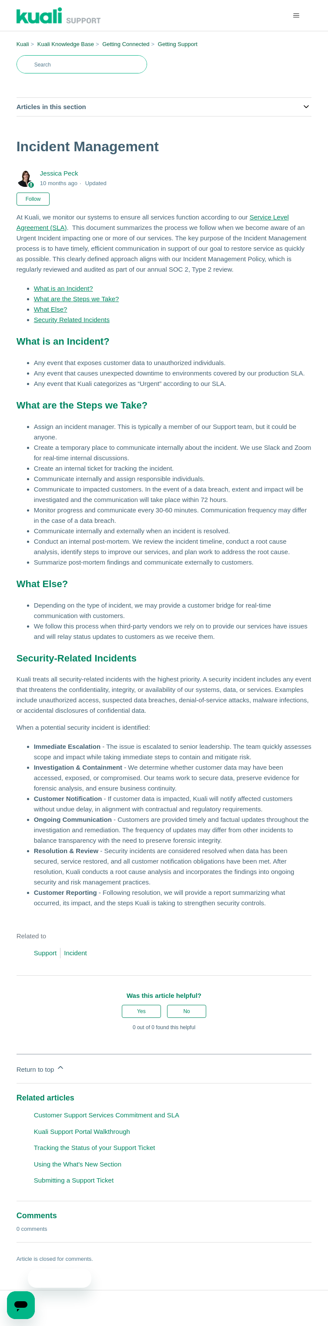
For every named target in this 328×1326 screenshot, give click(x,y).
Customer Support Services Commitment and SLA (106, 1115)
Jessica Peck (59, 173)
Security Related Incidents (72, 319)
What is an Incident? (63, 288)
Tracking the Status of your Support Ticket (94, 1147)
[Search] (82, 64)
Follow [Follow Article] (33, 199)
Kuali (23, 44)
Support (45, 953)
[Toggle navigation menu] (296, 16)
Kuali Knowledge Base (65, 44)
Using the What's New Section (77, 1164)
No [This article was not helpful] (186, 1011)
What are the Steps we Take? (76, 298)
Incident (75, 953)
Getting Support (177, 44)
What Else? (50, 309)
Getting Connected (125, 44)
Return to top (41, 1068)
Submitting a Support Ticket (74, 1180)
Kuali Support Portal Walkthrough (82, 1131)
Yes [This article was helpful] (141, 1011)
